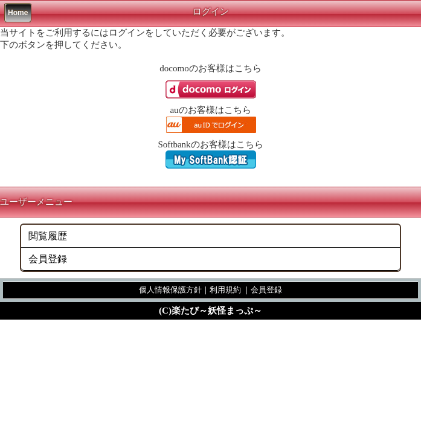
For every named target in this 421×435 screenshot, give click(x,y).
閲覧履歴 (47, 236)
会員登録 (47, 259)
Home (18, 12)
